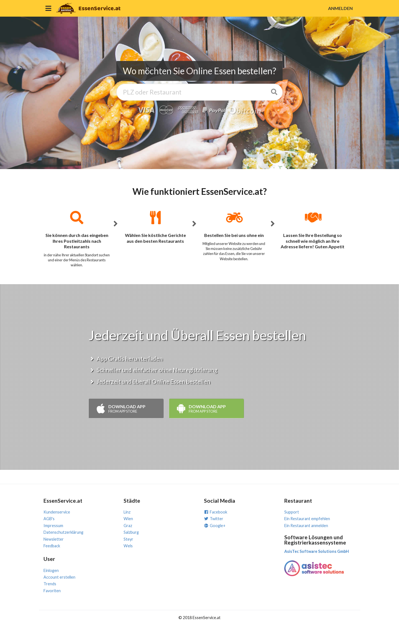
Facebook (215, 512)
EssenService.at (99, 8)
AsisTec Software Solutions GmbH (316, 551)
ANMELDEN (340, 8)
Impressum (53, 525)
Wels (128, 545)
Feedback (52, 545)
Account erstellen (59, 577)
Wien (128, 518)
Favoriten (52, 590)
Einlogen (51, 570)
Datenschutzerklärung (63, 532)
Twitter (213, 518)
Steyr (128, 539)
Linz (127, 512)
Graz (128, 525)
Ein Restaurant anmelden (306, 525)
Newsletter (54, 539)
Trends (50, 583)
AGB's (49, 518)
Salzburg (131, 532)
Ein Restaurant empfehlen (307, 518)
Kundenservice (57, 512)
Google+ (215, 525)
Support (291, 512)
